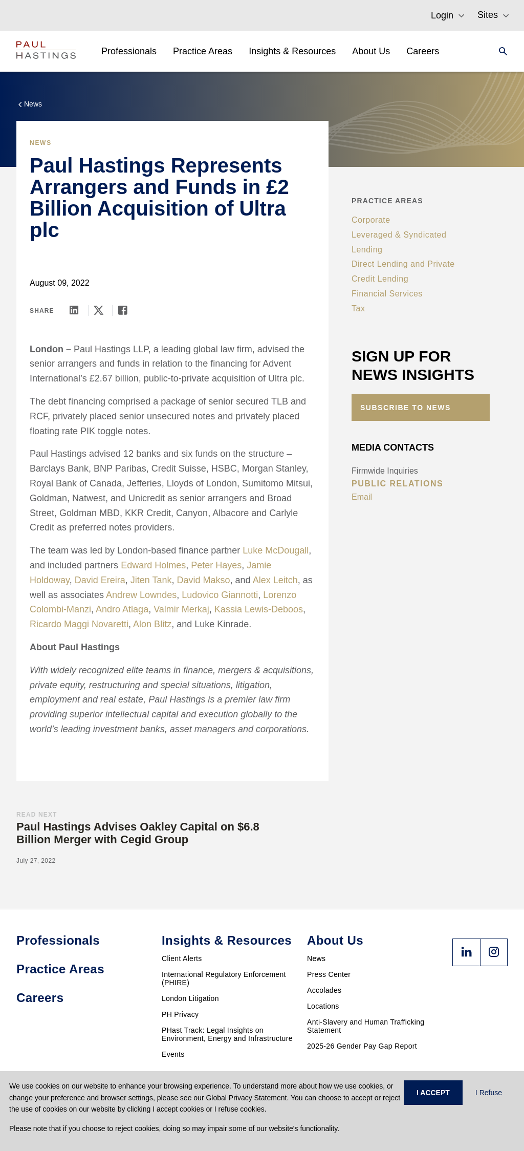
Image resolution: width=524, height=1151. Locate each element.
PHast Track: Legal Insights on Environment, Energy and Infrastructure (227, 1034)
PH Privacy (180, 1014)
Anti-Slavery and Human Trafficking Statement (365, 1026)
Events (173, 1054)
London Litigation (190, 998)
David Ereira (100, 580)
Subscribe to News (405, 407)
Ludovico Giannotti (220, 595)
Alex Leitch (275, 580)
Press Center (329, 974)
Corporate (371, 220)
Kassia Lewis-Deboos (258, 609)
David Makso (203, 580)
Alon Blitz (152, 624)
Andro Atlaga (122, 609)
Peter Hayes (216, 565)
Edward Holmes (153, 565)
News (316, 958)
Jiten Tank (151, 580)
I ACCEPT (433, 1093)
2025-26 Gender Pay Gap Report (362, 1046)
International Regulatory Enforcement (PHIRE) (224, 978)
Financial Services (387, 293)
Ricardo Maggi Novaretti (79, 624)
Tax (358, 308)
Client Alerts (182, 958)
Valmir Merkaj (181, 609)
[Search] (500, 51)
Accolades (324, 990)
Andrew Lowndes (141, 595)
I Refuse (488, 1093)
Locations (323, 1006)
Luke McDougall (276, 550)
